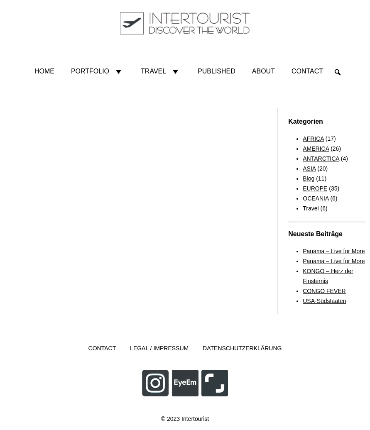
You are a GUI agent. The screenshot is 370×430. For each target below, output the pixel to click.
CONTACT (102, 348)
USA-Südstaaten (324, 301)
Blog (308, 178)
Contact (307, 71)
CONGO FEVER (324, 291)
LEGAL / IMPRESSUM (160, 348)
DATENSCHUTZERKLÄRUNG (242, 348)
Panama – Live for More (334, 251)
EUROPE (315, 188)
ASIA (309, 168)
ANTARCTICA (321, 158)
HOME (44, 71)
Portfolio (97, 71)
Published (216, 71)
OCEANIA (315, 198)
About (263, 71)
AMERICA (316, 148)
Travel (161, 71)
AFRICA (313, 138)
